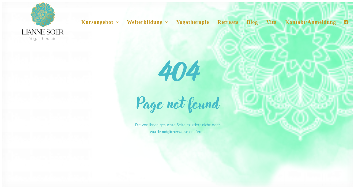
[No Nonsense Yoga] (42, 22)
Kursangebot (99, 22)
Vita (271, 22)
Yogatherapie (192, 22)
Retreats (227, 22)
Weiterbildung (147, 22)
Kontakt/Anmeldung (310, 22)
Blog (252, 22)
